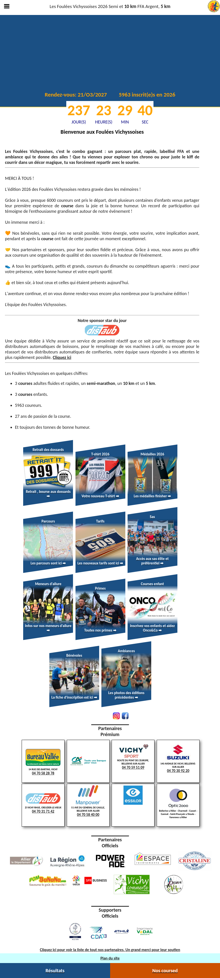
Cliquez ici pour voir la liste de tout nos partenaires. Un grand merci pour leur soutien (110, 949)
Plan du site (110, 958)
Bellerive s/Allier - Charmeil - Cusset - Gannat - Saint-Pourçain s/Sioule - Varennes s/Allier (178, 803)
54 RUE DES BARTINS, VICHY (43, 761)
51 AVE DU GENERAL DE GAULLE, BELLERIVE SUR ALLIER (88, 801)
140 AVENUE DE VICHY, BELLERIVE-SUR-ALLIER (178, 757)
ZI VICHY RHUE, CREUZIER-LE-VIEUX (43, 803)
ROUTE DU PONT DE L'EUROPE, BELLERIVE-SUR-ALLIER (133, 757)
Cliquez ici (62, 357)
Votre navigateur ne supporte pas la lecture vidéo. (110, 52)
